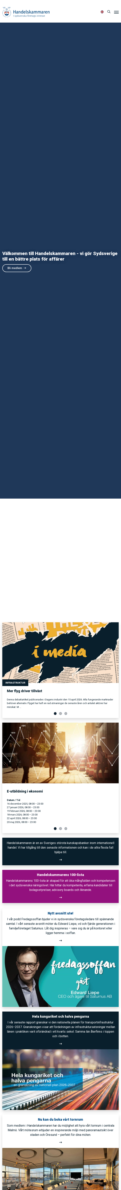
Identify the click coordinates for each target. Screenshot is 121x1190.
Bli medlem (17, 268)
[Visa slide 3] (65, 713)
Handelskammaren (26, 12)
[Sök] (109, 12)
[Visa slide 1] (55, 713)
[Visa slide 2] (60, 713)
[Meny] (116, 12)
